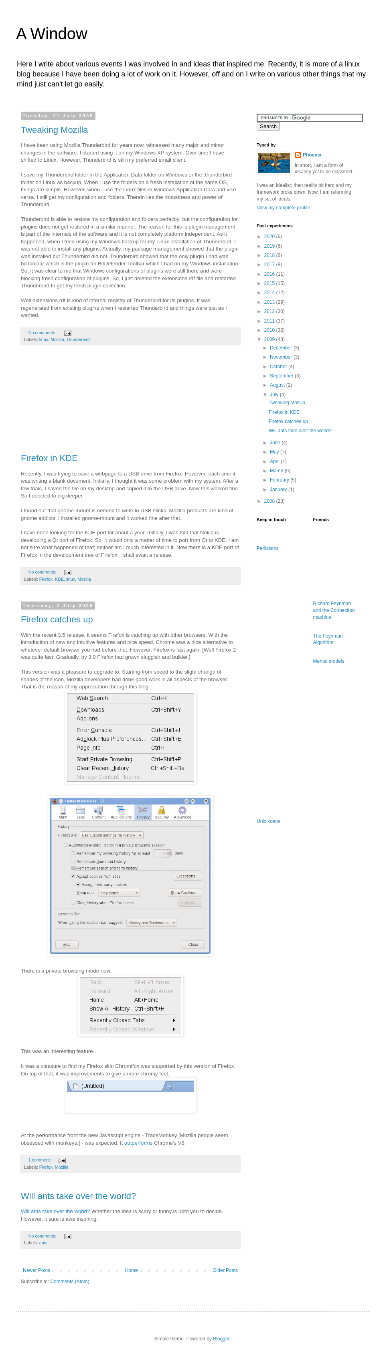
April (275, 461)
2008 (270, 501)
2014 (270, 292)
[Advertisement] (130, 403)
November (282, 357)
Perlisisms (268, 548)
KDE (59, 579)
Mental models (328, 661)
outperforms (138, 1143)
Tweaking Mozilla (54, 130)
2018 (270, 255)
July (275, 394)
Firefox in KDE (49, 458)
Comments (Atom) (69, 1281)
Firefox (46, 579)
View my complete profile (283, 208)
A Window (51, 33)
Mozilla (57, 339)
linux (43, 339)
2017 (270, 264)
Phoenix (312, 155)
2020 (270, 236)
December (282, 348)
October (279, 366)
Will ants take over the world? (78, 1196)
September (282, 376)
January (279, 489)
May (275, 452)
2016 (270, 274)
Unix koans (268, 821)
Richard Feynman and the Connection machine (334, 610)
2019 (270, 246)
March (277, 470)
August (278, 385)
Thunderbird (77, 339)
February (280, 480)
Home (131, 1270)
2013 (270, 302)
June (276, 442)
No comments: (43, 332)
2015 (270, 283)
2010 (270, 330)
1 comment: (40, 1159)
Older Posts (225, 1270)
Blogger (221, 1339)
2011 (270, 321)
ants (43, 1242)
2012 (270, 311)
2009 (270, 339)
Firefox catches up (57, 619)
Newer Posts (36, 1270)
